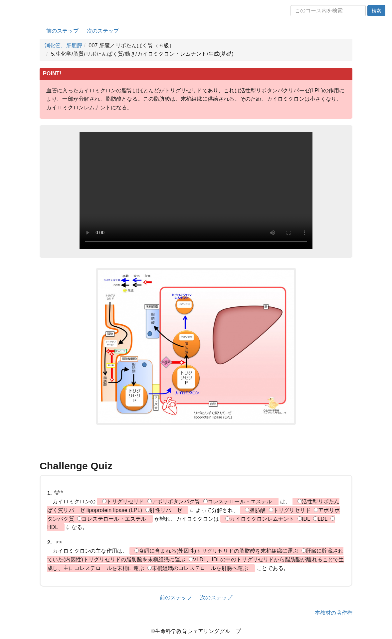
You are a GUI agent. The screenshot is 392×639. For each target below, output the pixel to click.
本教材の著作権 (333, 613)
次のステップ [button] (103, 31)
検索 (376, 10)
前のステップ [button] (62, 31)
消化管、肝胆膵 (63, 45)
